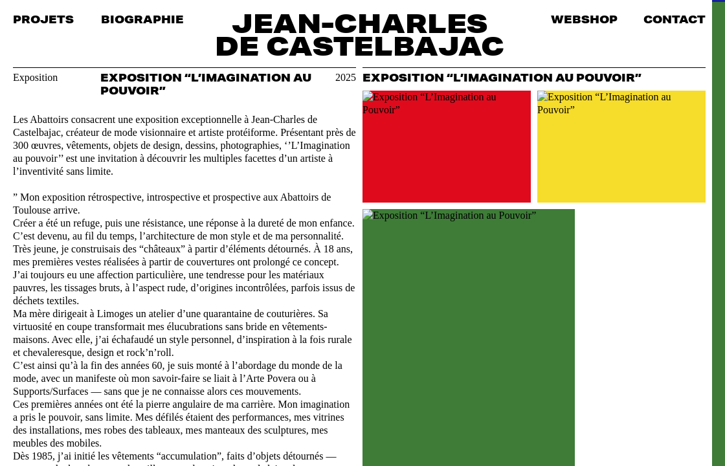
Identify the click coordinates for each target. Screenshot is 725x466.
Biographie (142, 19)
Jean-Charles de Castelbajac (359, 34)
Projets (43, 19)
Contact (674, 19)
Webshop (584, 19)
